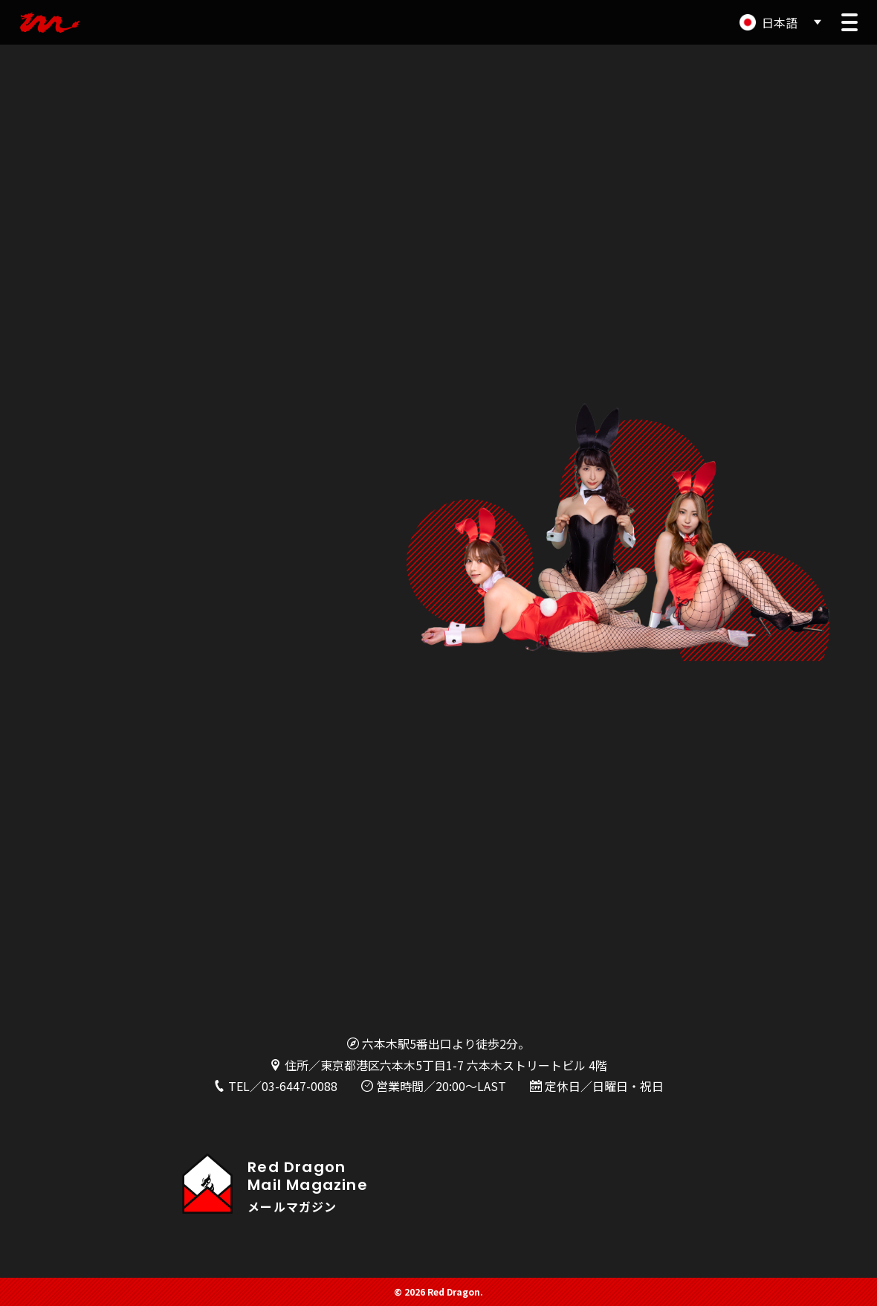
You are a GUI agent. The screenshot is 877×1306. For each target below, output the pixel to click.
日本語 (779, 22)
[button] (849, 22)
